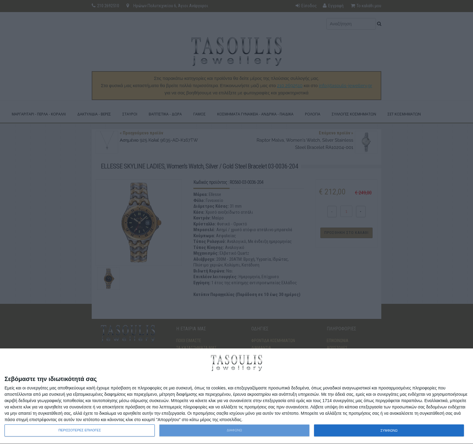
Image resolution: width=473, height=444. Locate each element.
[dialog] (236, 396)
